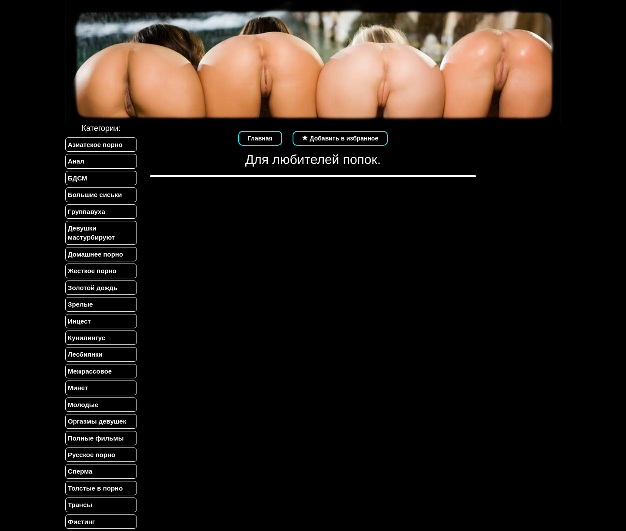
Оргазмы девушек (97, 421)
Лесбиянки (85, 354)
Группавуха (86, 211)
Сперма (80, 471)
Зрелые (80, 304)
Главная (260, 138)
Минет (78, 387)
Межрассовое (90, 371)
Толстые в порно (95, 488)
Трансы (80, 504)
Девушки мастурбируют (91, 232)
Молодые (83, 404)
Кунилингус (86, 337)
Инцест (79, 321)
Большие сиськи (95, 194)
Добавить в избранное (340, 138)
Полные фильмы (95, 438)
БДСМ (77, 178)
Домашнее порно (95, 254)
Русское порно (91, 454)
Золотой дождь (92, 287)
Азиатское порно (95, 144)
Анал (76, 161)
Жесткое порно (92, 270)
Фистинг (81, 521)
